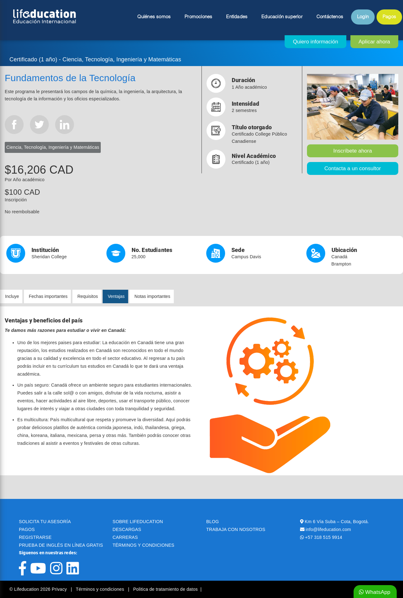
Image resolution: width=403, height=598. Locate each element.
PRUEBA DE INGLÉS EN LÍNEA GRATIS (61, 545)
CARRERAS (125, 537)
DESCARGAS (127, 529)
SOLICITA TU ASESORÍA (45, 521)
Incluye (12, 296)
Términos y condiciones (101, 589)
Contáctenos (329, 17)
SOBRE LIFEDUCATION (138, 521)
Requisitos (87, 296)
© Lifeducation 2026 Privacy (38, 589)
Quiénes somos (154, 17)
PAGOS (27, 529)
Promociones (198, 17)
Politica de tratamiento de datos (165, 589)
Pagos (389, 17)
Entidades (236, 17)
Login (363, 17)
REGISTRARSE (35, 537)
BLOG (212, 521)
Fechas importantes (48, 296)
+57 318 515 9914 (323, 537)
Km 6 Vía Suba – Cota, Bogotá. (337, 521)
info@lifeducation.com (328, 529)
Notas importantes (152, 296)
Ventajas (116, 296)
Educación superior (282, 17)
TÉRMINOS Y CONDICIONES (143, 545)
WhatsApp (374, 592)
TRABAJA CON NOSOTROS (235, 529)
